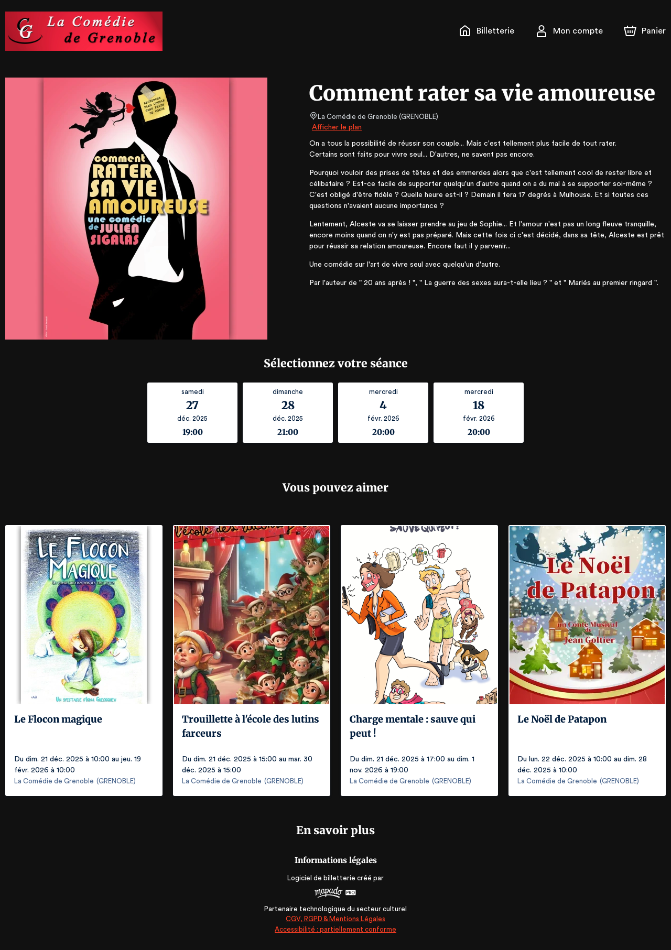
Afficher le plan (336, 127)
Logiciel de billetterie (322, 878)
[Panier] (645, 30)
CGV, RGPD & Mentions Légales (335, 919)
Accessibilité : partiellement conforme (335, 929)
